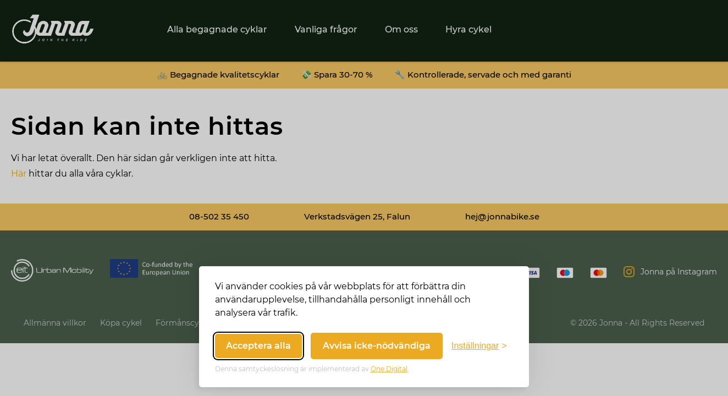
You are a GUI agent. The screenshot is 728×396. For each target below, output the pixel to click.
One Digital (389, 369)
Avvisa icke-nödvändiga (377, 345)
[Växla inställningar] (479, 346)
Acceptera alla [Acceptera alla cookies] (258, 345)
